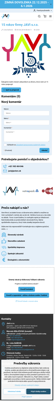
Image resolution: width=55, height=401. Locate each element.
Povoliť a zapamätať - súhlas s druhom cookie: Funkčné (26, 295)
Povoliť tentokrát (26, 289)
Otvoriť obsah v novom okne (27, 301)
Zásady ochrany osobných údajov (27, 392)
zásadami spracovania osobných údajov (30, 145)
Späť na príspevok (11, 90)
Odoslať (44, 150)
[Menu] (50, 16)
